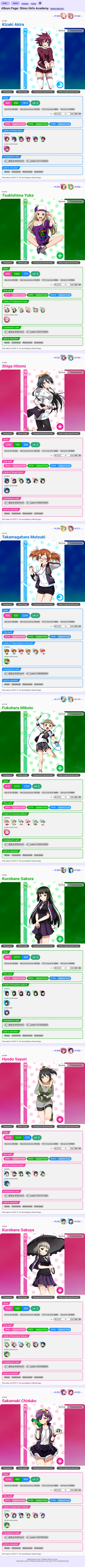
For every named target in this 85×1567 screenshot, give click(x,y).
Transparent (7, 92)
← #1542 (59, 187)
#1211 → (75, 528)
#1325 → (75, 1392)
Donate (33, 4)
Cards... (5, 3)
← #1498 (59, 1051)
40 (80, 114)
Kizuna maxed (27, 172)
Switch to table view (57, 9)
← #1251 (59, 358)
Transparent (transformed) (43, 92)
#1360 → (75, 16)
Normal (62, 30)
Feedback (25, 4)
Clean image (22, 92)
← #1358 (59, 16)
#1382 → (75, 870)
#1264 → (75, 1221)
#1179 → (75, 699)
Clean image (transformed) (68, 92)
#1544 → (75, 187)
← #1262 (59, 1221)
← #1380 (59, 870)
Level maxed (39, 172)
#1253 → (75, 358)
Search (15, 3)
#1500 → (75, 1051)
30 (76, 114)
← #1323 (59, 1392)
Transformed (76, 30)
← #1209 (59, 528)
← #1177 (59, 699)
